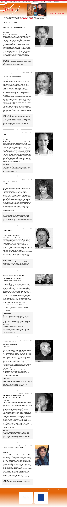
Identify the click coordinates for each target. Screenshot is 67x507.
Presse (49, 1)
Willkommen (4, 1)
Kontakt (64, 1)
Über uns (56, 1)
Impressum (61, 489)
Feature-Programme (15, 1)
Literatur (35, 1)
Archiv (43, 1)
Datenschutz (55, 489)
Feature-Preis (26, 1)
